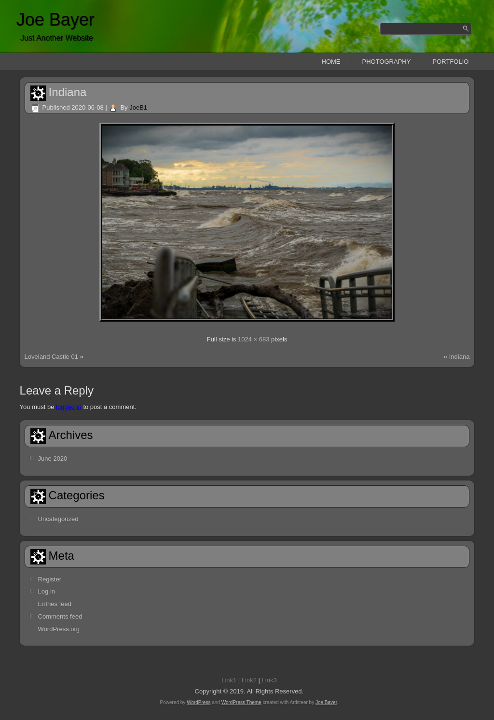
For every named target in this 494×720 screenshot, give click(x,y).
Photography (386, 61)
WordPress (198, 702)
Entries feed (54, 603)
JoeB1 (138, 107)
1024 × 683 (253, 339)
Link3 (269, 680)
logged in (69, 406)
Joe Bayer (55, 19)
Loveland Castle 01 (51, 356)
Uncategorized (58, 518)
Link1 (228, 680)
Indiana (68, 92)
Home (331, 61)
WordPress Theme (241, 702)
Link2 (249, 680)
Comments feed (60, 616)
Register (49, 579)
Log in (46, 591)
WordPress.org (59, 629)
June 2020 (53, 458)
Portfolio (451, 61)
